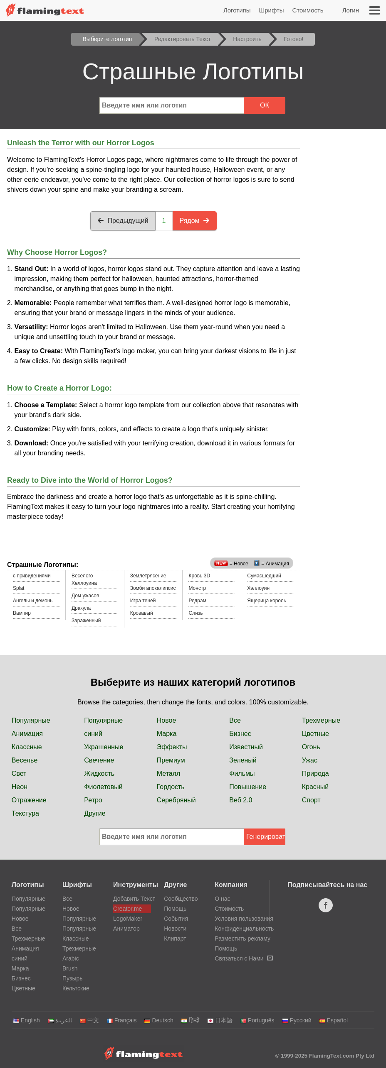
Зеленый (243, 760)
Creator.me (127, 908)
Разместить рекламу (242, 938)
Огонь (311, 746)
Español (333, 1020)
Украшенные (103, 746)
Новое (166, 720)
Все (235, 720)
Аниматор (126, 928)
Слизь (195, 613)
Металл (169, 773)
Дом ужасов (85, 596)
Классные (27, 746)
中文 (89, 1020)
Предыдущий (122, 220)
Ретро (93, 800)
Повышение (247, 786)
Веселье (25, 760)
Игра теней (143, 601)
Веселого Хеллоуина (84, 579)
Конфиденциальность (244, 928)
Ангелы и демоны (33, 601)
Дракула (81, 608)
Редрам (197, 601)
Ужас (309, 760)
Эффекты (172, 746)
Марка (167, 733)
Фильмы (242, 773)
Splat (18, 588)
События (176, 918)
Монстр (197, 588)
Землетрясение (148, 576)
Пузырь (72, 978)
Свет (19, 773)
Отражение (29, 800)
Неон (19, 786)
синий (93, 733)
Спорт (311, 800)
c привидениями (32, 576)
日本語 (220, 1020)
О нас (222, 898)
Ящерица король (266, 601)
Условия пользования (244, 918)
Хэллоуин (258, 588)
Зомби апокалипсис (153, 588)
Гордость (171, 786)
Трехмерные (321, 720)
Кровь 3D (199, 576)
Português (257, 1020)
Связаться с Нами (243, 958)
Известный (246, 746)
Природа (315, 773)
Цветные (315, 733)
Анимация (27, 733)
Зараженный (86, 620)
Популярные (31, 720)
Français (121, 1020)
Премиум (171, 760)
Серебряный (176, 800)
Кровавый (141, 613)
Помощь (175, 908)
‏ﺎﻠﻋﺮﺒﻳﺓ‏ (59, 1020)
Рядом (195, 220)
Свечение (99, 760)
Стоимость (308, 10)
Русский (297, 1020)
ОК (264, 105)
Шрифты (271, 10)
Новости (175, 928)
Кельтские (75, 988)
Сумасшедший (264, 576)
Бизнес (240, 733)
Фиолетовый (103, 786)
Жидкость (99, 773)
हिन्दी (190, 1020)
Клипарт (175, 938)
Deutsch (158, 1020)
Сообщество (181, 898)
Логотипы (237, 10)
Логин (350, 10)
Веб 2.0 (240, 800)
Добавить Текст (132, 898)
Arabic (70, 958)
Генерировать (265, 836)
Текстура (25, 813)
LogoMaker (127, 918)
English (26, 1020)
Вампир (22, 613)
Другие (94, 813)
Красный (315, 786)
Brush (70, 968)
